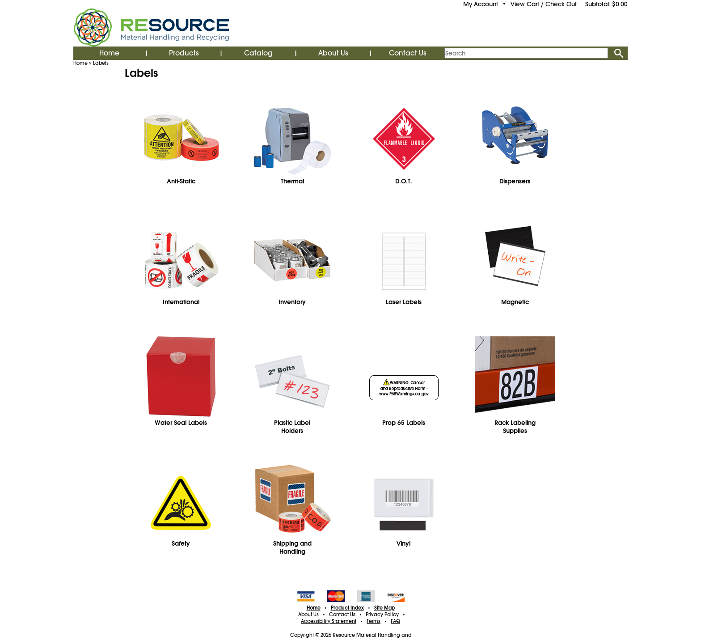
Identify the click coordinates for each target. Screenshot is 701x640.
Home (109, 53)
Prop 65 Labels (403, 423)
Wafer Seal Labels (181, 423)
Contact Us (408, 53)
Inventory (292, 302)
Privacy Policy (382, 614)
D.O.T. (403, 181)
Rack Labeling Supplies (515, 427)
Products (184, 53)
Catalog (258, 53)
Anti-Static (181, 181)
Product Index (347, 608)
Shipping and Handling (292, 547)
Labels (101, 63)
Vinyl (403, 543)
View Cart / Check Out (544, 4)
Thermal (292, 181)
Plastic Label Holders (292, 427)
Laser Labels (404, 302)
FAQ (395, 621)
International (181, 302)
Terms (373, 621)
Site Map (384, 608)
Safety (181, 543)
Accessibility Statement (328, 621)
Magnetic (515, 302)
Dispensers (514, 181)
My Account (480, 4)
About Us (333, 53)
